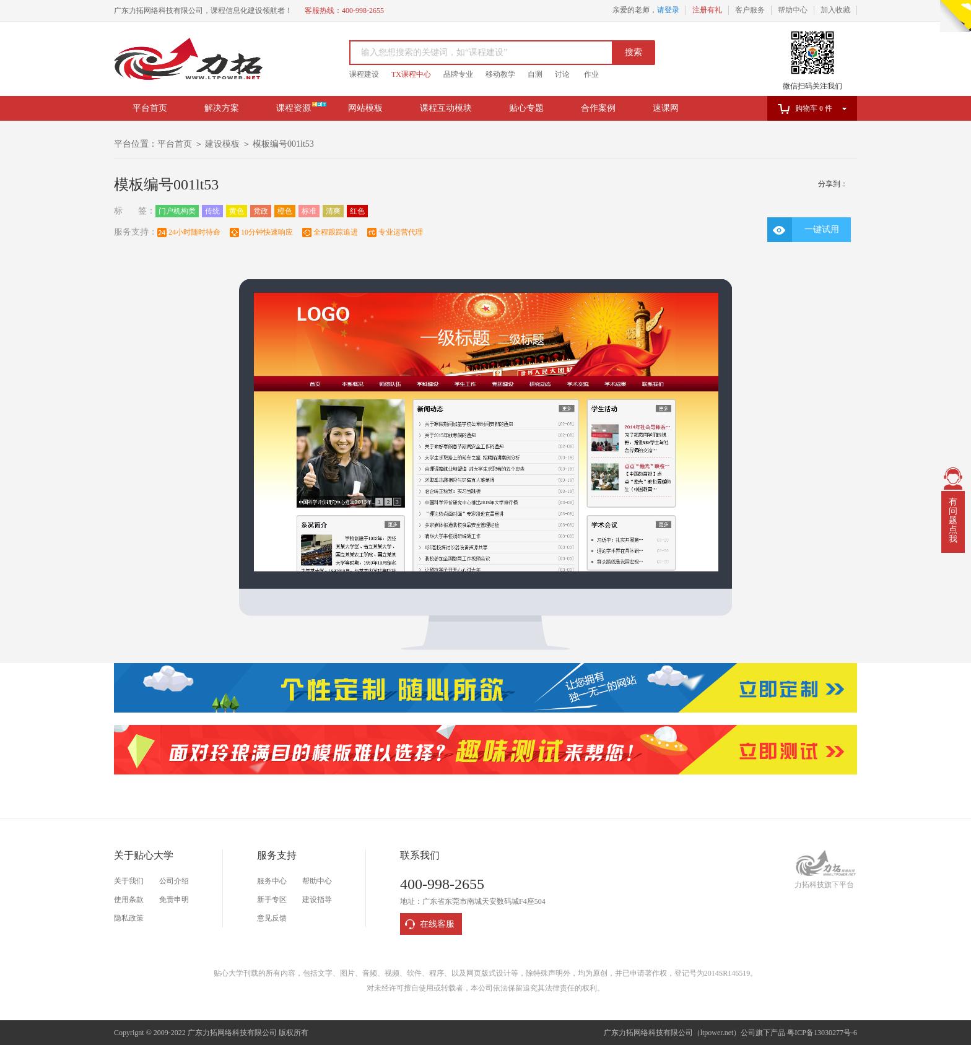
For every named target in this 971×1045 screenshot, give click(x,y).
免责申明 (174, 899)
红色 (357, 211)
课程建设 (364, 74)
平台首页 (150, 108)
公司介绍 (174, 881)
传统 (212, 211)
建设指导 (317, 899)
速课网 (666, 108)
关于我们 (129, 881)
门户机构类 (177, 211)
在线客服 (437, 924)
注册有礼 (707, 10)
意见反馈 (272, 918)
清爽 (333, 211)
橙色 (284, 211)
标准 (309, 211)
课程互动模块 (446, 108)
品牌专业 (458, 74)
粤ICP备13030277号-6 (822, 1032)
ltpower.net (717, 1032)
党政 (260, 211)
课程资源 (293, 108)
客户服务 (750, 10)
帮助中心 (793, 10)
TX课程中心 (411, 74)
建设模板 (222, 144)
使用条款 (129, 899)
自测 (535, 74)
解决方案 (221, 108)
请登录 (668, 10)
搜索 (633, 52)
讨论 (562, 74)
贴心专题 (526, 108)
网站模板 (365, 108)
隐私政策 (129, 918)
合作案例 (598, 108)
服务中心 (272, 881)
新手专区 (272, 899)
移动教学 (500, 74)
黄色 (236, 211)
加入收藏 (835, 10)
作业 (591, 74)
